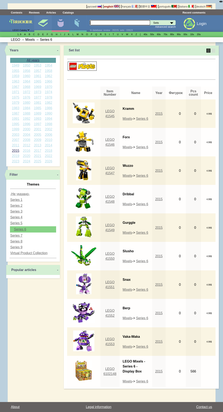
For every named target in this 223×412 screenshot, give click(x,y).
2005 (37, 134)
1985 (37, 108)
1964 (26, 81)
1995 (15, 124)
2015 (15, 150)
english (111, 6)
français (129, 6)
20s (199, 34)
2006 (48, 134)
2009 (37, 140)
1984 (26, 108)
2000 (26, 129)
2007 (15, 140)
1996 (26, 124)
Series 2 (16, 205)
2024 (26, 161)
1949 (15, 65)
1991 (15, 118)
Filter (14, 174)
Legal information (98, 407)
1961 (37, 76)
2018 (48, 150)
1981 (37, 102)
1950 (26, 65)
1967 (15, 87)
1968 (26, 87)
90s (179, 34)
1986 (48, 108)
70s (165, 34)
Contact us (204, 407)
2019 (15, 156)
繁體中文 (147, 6)
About (15, 407)
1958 (48, 71)
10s (192, 34)
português (167, 6)
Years (14, 50)
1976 (26, 97)
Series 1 (16, 200)
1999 (15, 129)
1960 (26, 76)
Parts (77, 23)
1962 (48, 76)
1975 (15, 97)
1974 (48, 92)
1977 (37, 97)
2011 (15, 145)
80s (172, 34)
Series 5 (16, 223)
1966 (48, 81)
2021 (37, 156)
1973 (37, 92)
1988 (26, 113)
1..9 (19, 34)
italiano (186, 6)
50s (152, 34)
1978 (48, 97)
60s (159, 34)
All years (33, 60)
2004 (26, 134)
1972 (26, 92)
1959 (15, 76)
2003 (15, 134)
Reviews (34, 12)
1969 (37, 87)
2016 (26, 150)
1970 (48, 87)
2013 (37, 145)
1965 (37, 81)
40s (145, 34)
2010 (48, 140)
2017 (37, 150)
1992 (26, 118)
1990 (48, 113)
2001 (37, 129)
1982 (48, 102)
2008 (26, 140)
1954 (48, 65)
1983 (15, 108)
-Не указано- (20, 194)
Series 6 (20, 229)
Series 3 (16, 211)
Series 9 (16, 247)
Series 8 (16, 241)
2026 (48, 161)
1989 (37, 113)
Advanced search (165, 26)
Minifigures (60, 23)
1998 (48, 124)
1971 (15, 92)
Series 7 (16, 235)
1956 (26, 71)
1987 (15, 113)
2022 (48, 156)
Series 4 (16, 217)
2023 (15, 161)
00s (185, 34)
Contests (16, 12)
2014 (48, 145)
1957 (37, 71)
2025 (37, 161)
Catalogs (68, 12)
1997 (37, 124)
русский (94, 6)
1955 (15, 71)
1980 (26, 102)
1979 (15, 102)
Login (202, 23)
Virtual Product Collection (28, 253)
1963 (15, 81)
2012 (26, 145)
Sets (43, 23)
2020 (26, 156)
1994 (48, 118)
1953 (37, 65)
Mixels (127, 118)
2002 (48, 129)
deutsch (203, 6)
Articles (51, 12)
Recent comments (193, 12)
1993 (37, 118)
